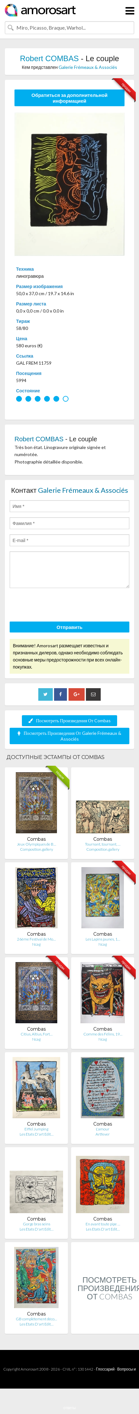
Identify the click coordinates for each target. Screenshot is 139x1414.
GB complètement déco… (36, 1318)
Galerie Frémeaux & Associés (88, 67)
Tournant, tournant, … (102, 844)
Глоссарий (105, 1369)
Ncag (36, 944)
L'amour (102, 1129)
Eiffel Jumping (36, 1129)
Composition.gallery (36, 849)
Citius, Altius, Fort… (36, 1034)
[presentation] (58, 605)
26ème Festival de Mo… (36, 939)
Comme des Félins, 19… (102, 1034)
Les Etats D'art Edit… (36, 1134)
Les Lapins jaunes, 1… (103, 939)
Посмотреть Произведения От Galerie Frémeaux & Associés (69, 736)
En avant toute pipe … (103, 1224)
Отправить (70, 627)
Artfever (103, 1134)
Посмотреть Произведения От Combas (69, 720)
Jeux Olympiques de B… (36, 844)
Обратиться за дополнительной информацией (70, 98)
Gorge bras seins (36, 1224)
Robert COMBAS (49, 58)
